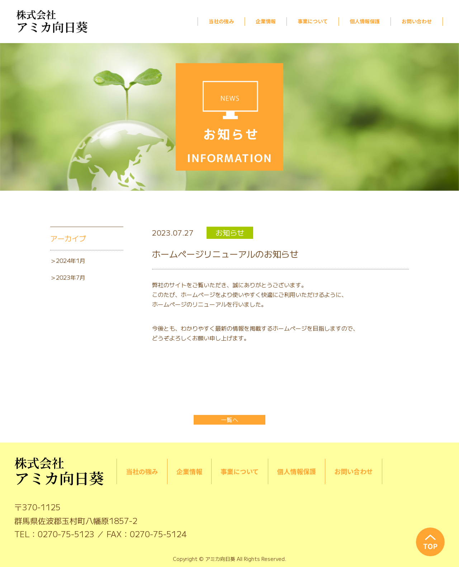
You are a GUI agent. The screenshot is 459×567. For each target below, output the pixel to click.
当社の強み (221, 21)
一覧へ (229, 419)
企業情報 (266, 21)
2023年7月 (70, 277)
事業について (313, 21)
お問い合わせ (417, 21)
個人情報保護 (365, 21)
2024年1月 (70, 260)
